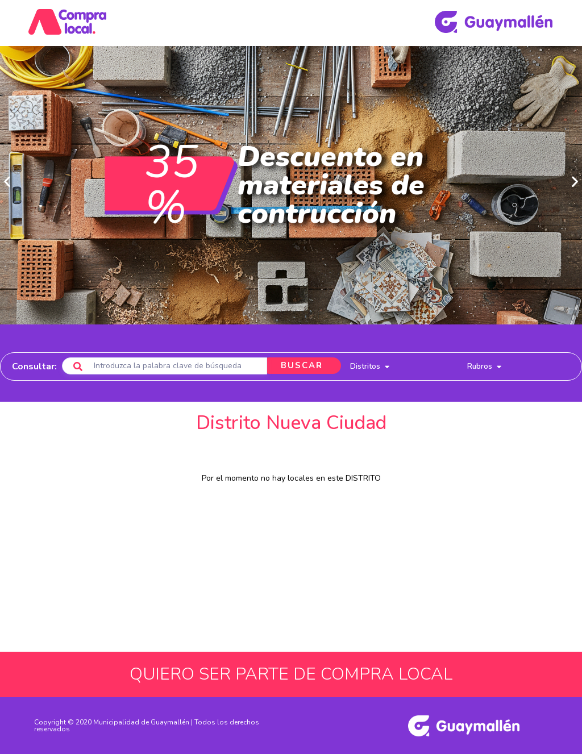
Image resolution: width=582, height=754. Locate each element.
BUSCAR (299, 366)
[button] (7, 181)
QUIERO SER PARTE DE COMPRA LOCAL (291, 674)
